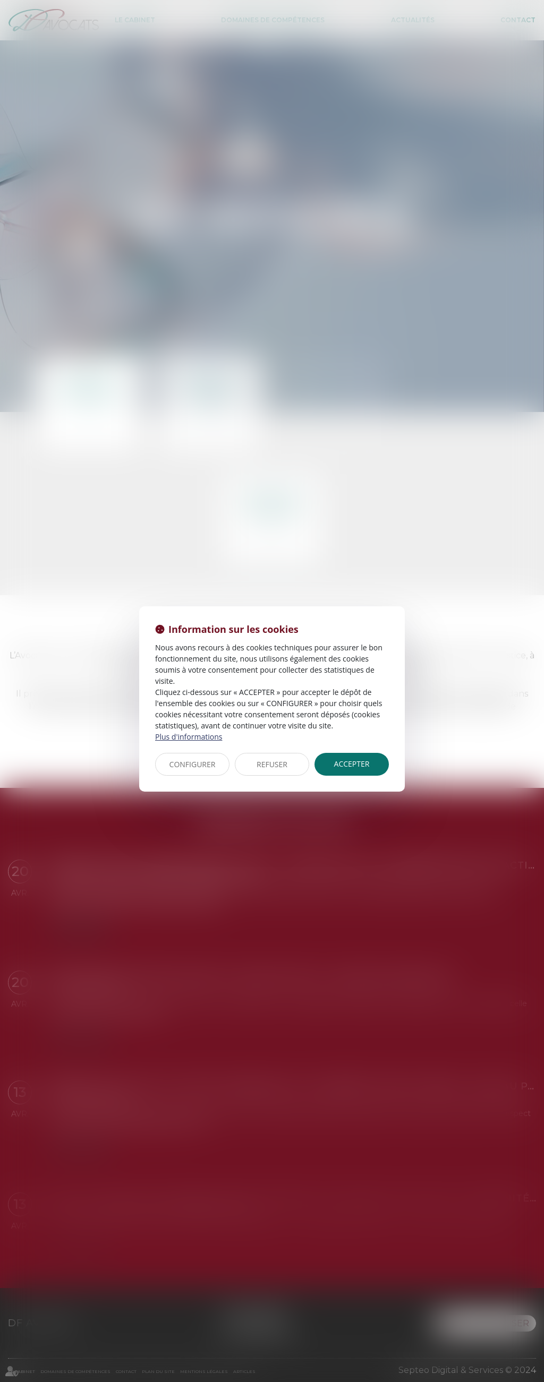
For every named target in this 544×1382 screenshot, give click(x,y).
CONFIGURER (192, 764)
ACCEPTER (352, 764)
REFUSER (272, 764)
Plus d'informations (188, 737)
